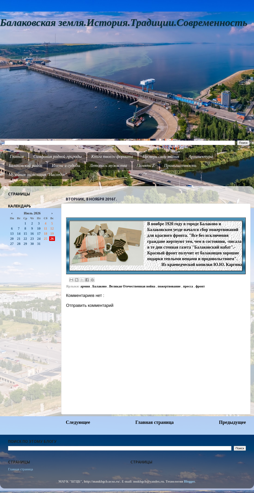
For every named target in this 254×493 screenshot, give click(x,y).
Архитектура (201, 156)
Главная (17, 156)
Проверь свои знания (161, 156)
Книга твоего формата (112, 156)
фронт (200, 286)
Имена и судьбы (66, 165)
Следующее (78, 422)
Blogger (189, 481)
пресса (188, 286)
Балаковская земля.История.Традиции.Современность (123, 22)
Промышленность (180, 165)
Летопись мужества (108, 165)
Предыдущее (232, 422)
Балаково (100, 286)
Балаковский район (25, 165)
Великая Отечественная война (132, 286)
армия (85, 286)
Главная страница (154, 422)
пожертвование (169, 286)
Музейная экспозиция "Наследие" (38, 174)
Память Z (146, 165)
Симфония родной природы (57, 156)
